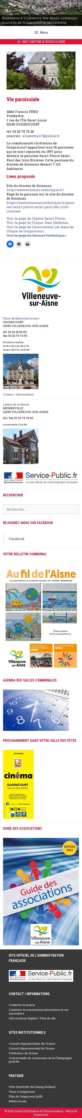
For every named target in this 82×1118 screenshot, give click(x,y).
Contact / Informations (18, 394)
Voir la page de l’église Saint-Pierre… (37, 218)
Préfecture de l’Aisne (23, 1053)
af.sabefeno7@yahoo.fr (41, 136)
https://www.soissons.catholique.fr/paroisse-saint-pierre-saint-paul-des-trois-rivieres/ (41, 206)
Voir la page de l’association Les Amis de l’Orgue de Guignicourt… (40, 229)
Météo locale (18, 1101)
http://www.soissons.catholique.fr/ (35, 190)
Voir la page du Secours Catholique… (37, 235)
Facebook (16, 539)
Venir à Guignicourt (22, 1092)
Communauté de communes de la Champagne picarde (40, 1060)
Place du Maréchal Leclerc (21, 318)
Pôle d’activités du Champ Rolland (32, 1087)
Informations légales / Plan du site (32, 1018)
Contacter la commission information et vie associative (38, 1011)
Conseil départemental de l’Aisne (31, 1048)
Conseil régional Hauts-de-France (32, 1044)
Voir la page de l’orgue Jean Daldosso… (38, 222)
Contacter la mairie (22, 1005)
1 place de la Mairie (16, 404)
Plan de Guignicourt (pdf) (25, 1096)
